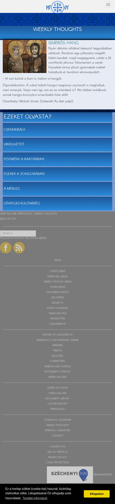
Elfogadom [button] (97, 493)
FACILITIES (57, 356)
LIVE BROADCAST (58, 404)
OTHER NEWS (57, 287)
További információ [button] (35, 498)
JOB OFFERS (57, 297)
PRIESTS (57, 351)
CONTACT (57, 436)
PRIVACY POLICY (57, 457)
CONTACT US (57, 447)
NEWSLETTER (57, 318)
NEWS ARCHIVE (57, 313)
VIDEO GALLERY (58, 393)
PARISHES (57, 345)
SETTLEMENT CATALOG (57, 372)
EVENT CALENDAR (57, 308)
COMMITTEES (57, 361)
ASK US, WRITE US (57, 452)
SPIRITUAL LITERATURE (57, 430)
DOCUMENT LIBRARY (57, 398)
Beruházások (103, 474)
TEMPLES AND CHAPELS (57, 366)
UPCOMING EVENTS (57, 292)
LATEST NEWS (57, 271)
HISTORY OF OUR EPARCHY (57, 335)
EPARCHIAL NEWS (57, 276)
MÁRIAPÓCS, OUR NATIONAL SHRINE (57, 340)
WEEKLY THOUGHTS (46, 214)
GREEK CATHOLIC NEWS (57, 282)
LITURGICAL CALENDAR (57, 420)
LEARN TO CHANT (57, 388)
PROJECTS (57, 303)
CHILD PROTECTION (57, 462)
